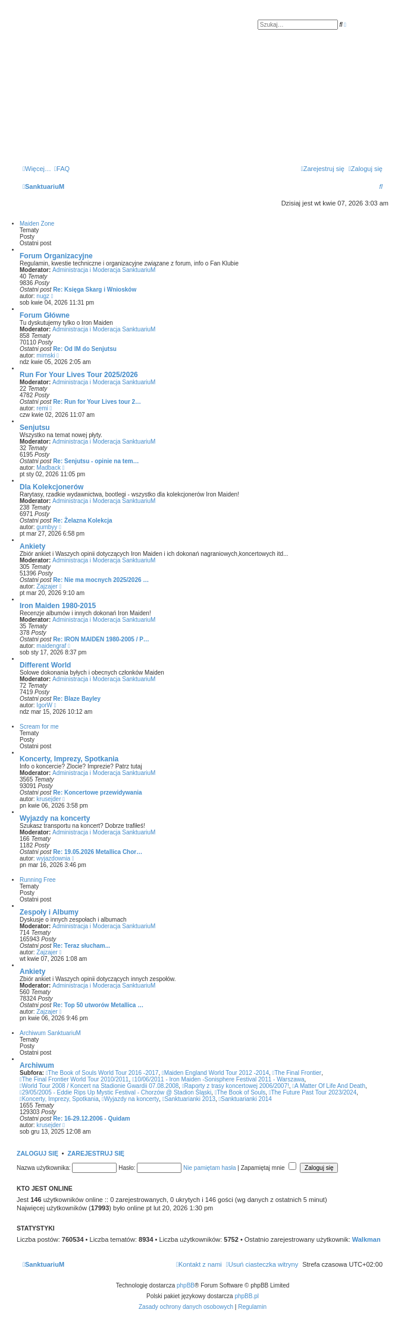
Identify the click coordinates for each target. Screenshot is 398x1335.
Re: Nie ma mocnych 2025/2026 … (101, 580)
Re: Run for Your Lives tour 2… (97, 401)
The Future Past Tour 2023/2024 (312, 1092)
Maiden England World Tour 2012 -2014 (215, 1073)
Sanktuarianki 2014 (245, 1099)
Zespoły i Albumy (49, 912)
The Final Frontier (297, 1073)
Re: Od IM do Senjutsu (85, 349)
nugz (42, 296)
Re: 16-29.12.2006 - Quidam (91, 1118)
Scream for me (39, 726)
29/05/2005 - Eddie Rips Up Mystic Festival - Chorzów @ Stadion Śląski (115, 1092)
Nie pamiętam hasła (209, 1168)
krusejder (48, 799)
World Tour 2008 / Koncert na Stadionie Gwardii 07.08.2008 (99, 1086)
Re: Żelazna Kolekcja (82, 520)
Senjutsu (35, 427)
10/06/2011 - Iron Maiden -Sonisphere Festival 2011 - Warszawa (218, 1079)
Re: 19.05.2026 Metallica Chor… (97, 852)
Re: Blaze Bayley (77, 698)
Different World (45, 665)
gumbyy (46, 527)
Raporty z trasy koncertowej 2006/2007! (235, 1086)
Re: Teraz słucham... (81, 945)
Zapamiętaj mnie (269, 1168)
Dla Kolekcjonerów (51, 487)
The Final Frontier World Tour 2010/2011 (74, 1079)
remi (42, 408)
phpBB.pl (246, 1296)
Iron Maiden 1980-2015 (58, 606)
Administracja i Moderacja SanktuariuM (103, 270)
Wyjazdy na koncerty (55, 818)
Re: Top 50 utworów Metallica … (98, 1005)
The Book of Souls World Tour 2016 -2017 (102, 1073)
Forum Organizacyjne (56, 256)
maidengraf (51, 646)
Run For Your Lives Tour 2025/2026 (79, 375)
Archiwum (37, 1065)
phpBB (186, 1285)
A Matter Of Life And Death (328, 1086)
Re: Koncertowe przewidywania (97, 792)
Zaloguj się (37, 1153)
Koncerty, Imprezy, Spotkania (69, 759)
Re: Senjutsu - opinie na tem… (96, 461)
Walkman (366, 1239)
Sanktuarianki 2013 (188, 1099)
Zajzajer (47, 586)
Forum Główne (45, 315)
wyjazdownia (53, 858)
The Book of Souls (240, 1092)
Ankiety (32, 546)
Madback (48, 467)
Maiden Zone (37, 223)
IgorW (44, 705)
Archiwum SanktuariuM (50, 1033)
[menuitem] (62, 169)
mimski (45, 355)
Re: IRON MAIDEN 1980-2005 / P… (101, 639)
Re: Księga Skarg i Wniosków (94, 289)
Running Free (38, 880)
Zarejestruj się (95, 1153)
